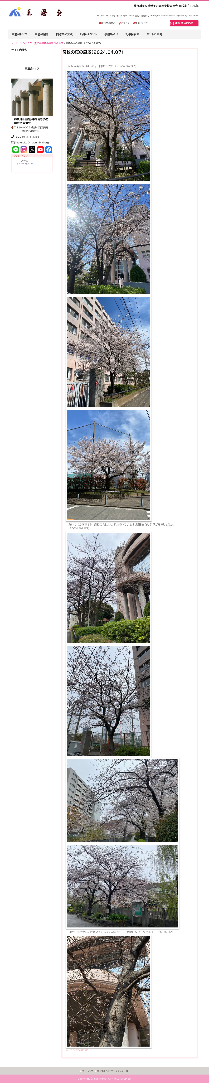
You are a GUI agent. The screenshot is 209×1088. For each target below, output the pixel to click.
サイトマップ (141, 23)
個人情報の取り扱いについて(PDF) (113, 1071)
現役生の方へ (108, 23)
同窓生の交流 (64, 34)
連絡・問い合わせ (184, 23)
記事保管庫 (132, 34)
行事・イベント (88, 34)
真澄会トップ (19, 34)
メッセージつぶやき (36, 14)
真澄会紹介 (41, 34)
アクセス (125, 23)
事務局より (111, 34)
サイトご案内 (154, 34)
